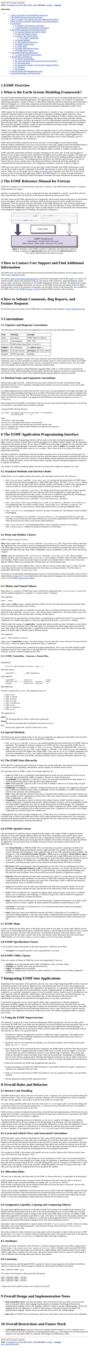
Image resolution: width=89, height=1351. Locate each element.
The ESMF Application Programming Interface (28, 30)
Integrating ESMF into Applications (24, 53)
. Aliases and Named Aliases (26, 36)
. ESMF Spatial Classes (24, 44)
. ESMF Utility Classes (24, 51)
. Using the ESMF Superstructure (28, 55)
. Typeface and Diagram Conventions (29, 26)
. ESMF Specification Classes (27, 48)
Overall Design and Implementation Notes (26, 71)
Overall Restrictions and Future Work (25, 73)
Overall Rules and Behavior (21, 57)
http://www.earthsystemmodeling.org (24, 279)
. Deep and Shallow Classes (26, 34)
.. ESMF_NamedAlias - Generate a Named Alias (24, 657)
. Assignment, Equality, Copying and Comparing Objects (37, 65)
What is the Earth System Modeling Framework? (29, 15)
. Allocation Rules (22, 63)
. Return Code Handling (24, 59)
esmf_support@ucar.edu (16, 275)
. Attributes (20, 67)
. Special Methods (22, 40)
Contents (49, 5)
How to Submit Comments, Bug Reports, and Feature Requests (34, 21)
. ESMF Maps (21, 46)
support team (47, 171)
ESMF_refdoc (32, 5)
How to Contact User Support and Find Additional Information (34, 19)
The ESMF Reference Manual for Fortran (26, 17)
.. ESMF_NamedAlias (29, 38)
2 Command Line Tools (14, 5)
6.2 (65, 1307)
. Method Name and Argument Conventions (32, 28)
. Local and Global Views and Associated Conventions (36, 61)
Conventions (15, 24)
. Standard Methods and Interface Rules (30, 32)
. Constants (20, 69)
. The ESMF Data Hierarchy (26, 42)
